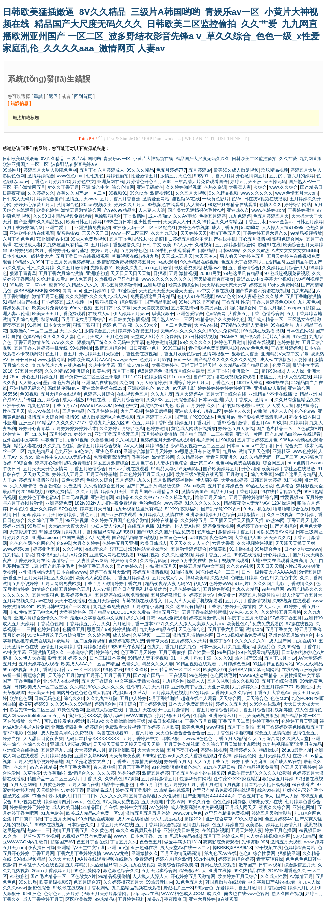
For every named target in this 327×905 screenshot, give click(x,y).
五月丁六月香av (280, 658)
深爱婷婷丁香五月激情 (238, 887)
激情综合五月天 (100, 330)
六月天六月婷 (155, 686)
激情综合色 (68, 204)
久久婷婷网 (99, 635)
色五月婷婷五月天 (271, 216)
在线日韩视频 (215, 830)
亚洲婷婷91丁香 (100, 290)
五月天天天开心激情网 (45, 468)
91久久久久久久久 (203, 503)
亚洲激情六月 (222, 715)
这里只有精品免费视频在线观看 (223, 790)
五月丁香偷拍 (172, 652)
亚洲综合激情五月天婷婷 (147, 451)
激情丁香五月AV (254, 422)
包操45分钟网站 (195, 778)
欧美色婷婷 (47, 210)
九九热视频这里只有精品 (138, 508)
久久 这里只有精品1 (185, 606)
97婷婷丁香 (72, 790)
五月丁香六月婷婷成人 (102, 170)
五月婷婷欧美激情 (159, 434)
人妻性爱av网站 (93, 560)
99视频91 (117, 193)
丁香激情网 (134, 216)
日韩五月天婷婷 (265, 480)
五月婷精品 (73, 411)
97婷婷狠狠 (21, 250)
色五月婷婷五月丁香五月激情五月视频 (203, 784)
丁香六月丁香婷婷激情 (79, 853)
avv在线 (44, 600)
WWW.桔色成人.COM (182, 893)
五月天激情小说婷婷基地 (38, 761)
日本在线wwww (72, 572)
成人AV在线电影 (43, 411)
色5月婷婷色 (149, 371)
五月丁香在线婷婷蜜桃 (204, 612)
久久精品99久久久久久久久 (97, 686)
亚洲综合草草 (219, 818)
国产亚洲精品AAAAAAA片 (209, 795)
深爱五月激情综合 (111, 462)
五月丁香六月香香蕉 (120, 198)
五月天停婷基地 (101, 474)
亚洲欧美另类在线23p (103, 388)
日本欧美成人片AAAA (89, 359)
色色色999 (304, 411)
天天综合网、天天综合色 (243, 698)
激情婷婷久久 (243, 750)
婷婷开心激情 (48, 462)
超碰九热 (150, 256)
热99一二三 (38, 830)
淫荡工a (118, 549)
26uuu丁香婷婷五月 (51, 870)
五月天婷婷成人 (274, 755)
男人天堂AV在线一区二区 (185, 847)
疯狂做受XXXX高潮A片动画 (96, 715)
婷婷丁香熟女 (265, 721)
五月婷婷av (199, 170)
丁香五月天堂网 (234, 721)
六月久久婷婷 (86, 543)
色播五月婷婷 (212, 216)
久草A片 (141, 692)
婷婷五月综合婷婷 (236, 859)
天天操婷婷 (47, 790)
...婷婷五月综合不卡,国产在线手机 (202, 238)
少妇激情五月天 (161, 566)
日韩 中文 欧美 (157, 244)
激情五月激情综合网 (81, 210)
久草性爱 (32, 772)
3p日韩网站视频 (201, 336)
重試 (38, 96)
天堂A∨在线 (206, 325)
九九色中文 (286, 577)
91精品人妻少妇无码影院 (176, 468)
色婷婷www (220, 583)
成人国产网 (280, 640)
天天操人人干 (176, 221)
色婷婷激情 (157, 428)
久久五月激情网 (72, 267)
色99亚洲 (206, 531)
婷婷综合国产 (49, 198)
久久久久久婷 (113, 795)
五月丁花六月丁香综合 (83, 319)
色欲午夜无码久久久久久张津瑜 (258, 772)
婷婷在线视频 (213, 750)
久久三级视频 (280, 514)
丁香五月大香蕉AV (272, 692)
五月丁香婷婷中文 (141, 738)
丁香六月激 (142, 732)
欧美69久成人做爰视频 (236, 170)
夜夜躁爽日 (175, 899)
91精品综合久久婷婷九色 (220, 319)
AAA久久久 (63, 342)
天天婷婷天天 (193, 233)
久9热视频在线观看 (291, 600)
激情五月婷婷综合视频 (99, 445)
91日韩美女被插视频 (128, 319)
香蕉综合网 (34, 675)
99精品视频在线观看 (196, 663)
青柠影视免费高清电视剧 (213, 348)
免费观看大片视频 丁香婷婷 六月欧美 (142, 727)
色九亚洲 (63, 451)
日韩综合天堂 (289, 445)
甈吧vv (200, 583)
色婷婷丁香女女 (252, 526)
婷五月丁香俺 (308, 629)
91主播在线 (240, 549)
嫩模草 (25, 704)
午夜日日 (11, 468)
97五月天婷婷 (28, 371)
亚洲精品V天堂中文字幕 (284, 353)
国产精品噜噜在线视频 (134, 537)
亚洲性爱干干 (147, 221)
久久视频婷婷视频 (255, 543)
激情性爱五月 (306, 732)
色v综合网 (216, 313)
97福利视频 (147, 554)
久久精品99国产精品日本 (244, 365)
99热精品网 (272, 589)
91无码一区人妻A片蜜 (179, 526)
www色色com (70, 175)
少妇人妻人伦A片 (108, 526)
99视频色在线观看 (166, 204)
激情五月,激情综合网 (193, 635)
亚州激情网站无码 (36, 572)
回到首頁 (83, 96)
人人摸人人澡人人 (150, 876)
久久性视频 (169, 795)
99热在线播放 (259, 485)
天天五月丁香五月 (211, 761)
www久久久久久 (257, 193)
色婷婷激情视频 (162, 342)
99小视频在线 (28, 801)
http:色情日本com (305, 462)
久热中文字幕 (101, 365)
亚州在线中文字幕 (20, 439)
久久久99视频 (240, 566)
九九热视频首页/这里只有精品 (292, 744)
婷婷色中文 (83, 181)
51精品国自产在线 (21, 302)
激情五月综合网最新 (184, 371)
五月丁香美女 (278, 629)
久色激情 (72, 485)
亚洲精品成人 (99, 790)
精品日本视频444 (165, 721)
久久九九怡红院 (58, 445)
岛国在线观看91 (113, 732)
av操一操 (12, 675)
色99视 (64, 543)
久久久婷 (106, 772)
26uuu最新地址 (297, 750)
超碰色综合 (39, 887)
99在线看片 (281, 325)
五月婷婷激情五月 (159, 778)
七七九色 (95, 175)
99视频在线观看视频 (263, 330)
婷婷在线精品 (164, 520)
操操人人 (196, 681)
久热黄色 (114, 778)
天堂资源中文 (23, 531)
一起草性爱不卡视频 (39, 836)
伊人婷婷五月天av (131, 313)
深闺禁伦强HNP (64, 388)
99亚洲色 (32, 893)
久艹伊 (35, 721)
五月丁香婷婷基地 (304, 313)
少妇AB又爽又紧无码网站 (253, 669)
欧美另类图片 (213, 307)
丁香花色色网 (49, 623)
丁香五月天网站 (60, 818)
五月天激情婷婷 (151, 382)
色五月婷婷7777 (277, 686)
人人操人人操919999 (283, 227)
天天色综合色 (191, 629)
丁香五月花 (255, 221)
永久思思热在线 (166, 818)
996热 (149, 755)
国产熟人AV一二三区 (172, 319)
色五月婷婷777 (171, 170)
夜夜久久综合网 (274, 807)
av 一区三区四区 (84, 669)
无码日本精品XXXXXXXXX (92, 738)
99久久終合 (198, 801)
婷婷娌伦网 (245, 755)
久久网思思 (127, 439)
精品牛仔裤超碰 (117, 784)
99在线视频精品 (30, 859)
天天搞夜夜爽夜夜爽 (214, 279)
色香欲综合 (50, 485)
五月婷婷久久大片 (189, 640)
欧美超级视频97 (55, 882)
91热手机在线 (257, 508)
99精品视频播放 (306, 233)
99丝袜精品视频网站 (272, 663)
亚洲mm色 (117, 847)
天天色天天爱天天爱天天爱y (166, 290)
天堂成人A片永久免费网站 (157, 336)
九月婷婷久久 (245, 686)
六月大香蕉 (223, 543)
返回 (53, 96)
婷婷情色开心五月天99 (149, 181)
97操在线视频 (299, 623)
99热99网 (275, 520)
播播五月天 (270, 376)
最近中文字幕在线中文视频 (97, 617)
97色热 (39, 795)
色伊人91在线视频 (195, 296)
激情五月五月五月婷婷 (147, 813)
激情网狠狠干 (215, 353)
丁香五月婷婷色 (286, 348)
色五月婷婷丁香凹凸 (152, 422)
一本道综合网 (80, 652)
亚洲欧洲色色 (140, 388)
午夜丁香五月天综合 (247, 617)
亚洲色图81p (108, 451)
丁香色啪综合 (27, 681)
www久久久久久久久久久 (166, 279)
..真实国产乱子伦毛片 (54, 566)
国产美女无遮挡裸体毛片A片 (196, 210)
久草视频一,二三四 (151, 635)
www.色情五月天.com (296, 193)
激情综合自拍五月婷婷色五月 (61, 589)
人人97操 (101, 589)
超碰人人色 (281, 411)
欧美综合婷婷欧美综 (178, 864)
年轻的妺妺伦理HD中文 (241, 405)
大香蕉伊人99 (248, 537)
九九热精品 (303, 290)
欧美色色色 (193, 727)
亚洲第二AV (201, 462)
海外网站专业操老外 (148, 549)
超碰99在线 (272, 371)
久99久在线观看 (265, 704)
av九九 (164, 388)
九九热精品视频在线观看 (136, 887)
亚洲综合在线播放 (20, 750)
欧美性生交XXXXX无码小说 (63, 457)
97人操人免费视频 (121, 801)
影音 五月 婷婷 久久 (196, 405)
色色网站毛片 (223, 675)
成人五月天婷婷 (18, 623)
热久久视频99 (245, 681)
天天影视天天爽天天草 (224, 284)
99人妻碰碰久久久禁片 (260, 296)
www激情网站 (51, 359)
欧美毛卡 (101, 371)
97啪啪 (260, 411)
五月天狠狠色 (45, 594)
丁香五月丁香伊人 (255, 795)
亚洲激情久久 (144, 853)
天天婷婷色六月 (90, 750)
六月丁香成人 (238, 399)
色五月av (226, 416)
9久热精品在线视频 (199, 261)
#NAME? (228, 336)
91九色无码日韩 (220, 767)
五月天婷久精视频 (182, 744)
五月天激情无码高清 (181, 853)
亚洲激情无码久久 (46, 652)
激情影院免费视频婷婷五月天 (126, 261)
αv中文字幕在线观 (215, 290)
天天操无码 (275, 181)
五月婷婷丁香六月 (154, 416)
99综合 (228, 439)
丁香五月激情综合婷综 (214, 709)
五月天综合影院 (180, 399)
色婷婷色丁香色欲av (39, 497)
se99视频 (197, 537)
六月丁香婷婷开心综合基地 (61, 250)
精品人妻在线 (27, 445)
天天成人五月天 (177, 256)
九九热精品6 (271, 261)
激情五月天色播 (47, 296)
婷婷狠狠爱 (94, 646)
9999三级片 (174, 348)
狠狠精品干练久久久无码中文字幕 (110, 342)
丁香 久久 (92, 778)
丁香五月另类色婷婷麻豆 (70, 261)
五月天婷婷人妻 (246, 830)
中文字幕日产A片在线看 (271, 882)
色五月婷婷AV (279, 818)
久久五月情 (87, 491)
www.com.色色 (187, 813)
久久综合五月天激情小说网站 (231, 744)
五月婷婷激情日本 (168, 594)
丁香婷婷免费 (152, 704)
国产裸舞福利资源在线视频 (262, 290)
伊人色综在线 (297, 376)
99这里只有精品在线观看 (232, 204)
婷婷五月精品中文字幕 (201, 566)
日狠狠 (160, 273)
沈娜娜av (122, 692)
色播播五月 (73, 629)
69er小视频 (81, 307)
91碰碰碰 (19, 876)
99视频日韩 (310, 830)
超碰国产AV (62, 841)
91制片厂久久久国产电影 (260, 583)
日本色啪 (18, 508)
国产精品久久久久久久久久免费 (226, 359)
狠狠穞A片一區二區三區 (33, 330)
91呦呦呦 (250, 227)
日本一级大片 (212, 646)
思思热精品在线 (185, 836)
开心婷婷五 (52, 302)
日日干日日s (23, 359)
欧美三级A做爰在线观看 (199, 474)
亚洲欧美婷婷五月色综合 (210, 514)
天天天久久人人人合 (190, 543)
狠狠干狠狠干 (86, 325)
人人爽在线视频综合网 (268, 836)
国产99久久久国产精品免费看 (165, 531)
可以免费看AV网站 (274, 531)
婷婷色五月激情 (230, 342)
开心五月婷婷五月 (39, 376)
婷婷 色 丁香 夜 (117, 325)
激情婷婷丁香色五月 (78, 514)
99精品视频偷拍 (114, 876)
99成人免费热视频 (89, 238)
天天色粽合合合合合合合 (180, 732)
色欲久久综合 (99, 480)
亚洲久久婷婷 (43, 508)
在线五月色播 (140, 526)
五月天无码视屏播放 (258, 715)
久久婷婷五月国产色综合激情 (120, 520)
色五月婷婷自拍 (227, 824)
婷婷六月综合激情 (173, 859)
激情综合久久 (81, 772)
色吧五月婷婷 (244, 577)
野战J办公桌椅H (150, 238)
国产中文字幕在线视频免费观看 (225, 376)
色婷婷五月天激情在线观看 (167, 439)
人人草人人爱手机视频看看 (196, 600)
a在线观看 (167, 261)
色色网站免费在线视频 (238, 462)
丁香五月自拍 (148, 784)
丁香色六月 (223, 382)
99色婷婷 (198, 675)
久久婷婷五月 (193, 520)
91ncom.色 (180, 376)
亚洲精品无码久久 (27, 388)
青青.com (72, 290)
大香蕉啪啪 (54, 772)
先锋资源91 (101, 267)
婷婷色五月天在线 (236, 428)
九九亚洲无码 (241, 646)
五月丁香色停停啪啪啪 (229, 732)
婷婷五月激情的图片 (39, 480)
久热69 (26, 457)
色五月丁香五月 (61, 353)
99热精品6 (105, 899)
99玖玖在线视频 (69, 887)
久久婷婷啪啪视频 (184, 187)
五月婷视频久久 (18, 600)
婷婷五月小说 (104, 250)
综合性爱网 (264, 853)
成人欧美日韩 (65, 807)
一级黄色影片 (215, 198)
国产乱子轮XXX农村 (195, 416)
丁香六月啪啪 (272, 307)
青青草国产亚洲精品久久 (154, 491)
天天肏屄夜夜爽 (125, 755)
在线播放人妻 (27, 244)
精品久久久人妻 (157, 663)
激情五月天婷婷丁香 (61, 646)
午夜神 (225, 755)
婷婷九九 (83, 434)
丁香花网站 (98, 887)
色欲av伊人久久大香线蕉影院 (186, 755)
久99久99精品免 (120, 210)
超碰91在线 (269, 244)
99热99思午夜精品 (126, 646)
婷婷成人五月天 (67, 474)
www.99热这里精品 (258, 675)
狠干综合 (128, 704)
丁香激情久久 (300, 583)
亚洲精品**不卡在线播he (272, 394)
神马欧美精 (197, 577)
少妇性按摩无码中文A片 (33, 612)
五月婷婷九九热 (56, 750)
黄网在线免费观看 (218, 864)
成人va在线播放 (276, 359)
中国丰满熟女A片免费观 (86, 537)
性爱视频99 (291, 497)
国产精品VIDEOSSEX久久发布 (119, 612)
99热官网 (36, 526)
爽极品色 (266, 646)
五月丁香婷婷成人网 (223, 836)
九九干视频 (132, 411)
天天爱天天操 (280, 405)
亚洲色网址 (304, 807)
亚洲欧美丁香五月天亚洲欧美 (200, 686)
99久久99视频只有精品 (138, 830)
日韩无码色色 (47, 698)
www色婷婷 (304, 451)
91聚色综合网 (70, 709)
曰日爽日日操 (28, 818)
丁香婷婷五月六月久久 (265, 233)
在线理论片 (96, 549)
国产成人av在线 (285, 761)
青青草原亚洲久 (221, 457)
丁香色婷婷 (246, 491)
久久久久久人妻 (58, 336)
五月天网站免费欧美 (61, 583)
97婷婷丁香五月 (286, 617)
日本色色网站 (299, 330)
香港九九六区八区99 (109, 422)
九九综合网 (173, 681)
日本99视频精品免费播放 (241, 635)
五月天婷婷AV (189, 394)
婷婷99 (41, 704)
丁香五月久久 (123, 841)
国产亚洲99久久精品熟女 (39, 221)
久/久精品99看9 (51, 279)
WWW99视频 (139, 715)
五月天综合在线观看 (61, 394)
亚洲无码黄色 (150, 187)
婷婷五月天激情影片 (271, 813)
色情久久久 (270, 204)
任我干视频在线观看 (229, 560)
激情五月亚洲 (166, 612)
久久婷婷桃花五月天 (123, 882)
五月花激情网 (184, 307)
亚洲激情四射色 (66, 727)
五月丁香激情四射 (47, 669)
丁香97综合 (224, 422)
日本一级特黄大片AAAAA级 (269, 572)
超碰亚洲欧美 (121, 750)
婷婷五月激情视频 (150, 572)
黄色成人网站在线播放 (193, 428)
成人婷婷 (122, 635)
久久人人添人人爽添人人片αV (194, 623)
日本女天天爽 (57, 325)
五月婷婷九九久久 (133, 480)
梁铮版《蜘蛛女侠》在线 (257, 801)
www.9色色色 (199, 738)
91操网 (34, 325)
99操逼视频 (50, 531)
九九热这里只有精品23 (65, 244)
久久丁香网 (311, 577)
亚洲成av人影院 (269, 388)
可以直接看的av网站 (64, 721)
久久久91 (223, 658)
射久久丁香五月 (63, 187)
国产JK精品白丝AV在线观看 (293, 434)
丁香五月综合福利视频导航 (266, 709)
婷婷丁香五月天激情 (110, 572)
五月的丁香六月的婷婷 (291, 175)
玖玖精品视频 (274, 170)
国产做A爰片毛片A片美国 (265, 336)
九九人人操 (309, 882)
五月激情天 (237, 474)
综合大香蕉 (261, 474)
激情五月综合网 (110, 348)
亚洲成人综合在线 (104, 709)
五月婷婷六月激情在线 (161, 514)
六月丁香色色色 (18, 238)
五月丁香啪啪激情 (303, 296)
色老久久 (131, 663)
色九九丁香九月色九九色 (171, 646)
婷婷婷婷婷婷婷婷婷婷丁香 (224, 388)
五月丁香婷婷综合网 (23, 227)
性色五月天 (14, 411)
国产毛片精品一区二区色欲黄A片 (289, 428)
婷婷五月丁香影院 (133, 790)
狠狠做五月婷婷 (277, 778)
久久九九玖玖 (164, 233)
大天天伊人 (206, 256)
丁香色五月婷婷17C (50, 181)
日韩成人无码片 (18, 198)
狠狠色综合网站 (288, 238)
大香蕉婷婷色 (165, 365)
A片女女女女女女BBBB (295, 250)
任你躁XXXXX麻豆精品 (237, 778)
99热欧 (17, 284)
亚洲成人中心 (188, 411)
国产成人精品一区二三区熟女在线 (281, 319)
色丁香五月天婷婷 (138, 652)
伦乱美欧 (218, 549)
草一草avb (36, 284)
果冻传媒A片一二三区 (217, 572)
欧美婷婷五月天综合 (238, 876)
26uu (14, 376)
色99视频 (29, 394)
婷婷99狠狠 (156, 445)
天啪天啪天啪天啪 (199, 365)
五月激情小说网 (147, 606)
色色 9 (266, 577)
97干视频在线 (268, 847)
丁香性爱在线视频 (139, 353)
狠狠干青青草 (23, 273)
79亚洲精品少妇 (52, 238)
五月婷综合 (48, 399)
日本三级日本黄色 (107, 658)
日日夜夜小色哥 (144, 348)
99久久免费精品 (225, 330)
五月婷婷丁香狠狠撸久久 (115, 244)
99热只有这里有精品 (199, 302)
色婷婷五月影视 (155, 359)
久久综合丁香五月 (45, 520)
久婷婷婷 (298, 422)
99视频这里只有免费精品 (86, 836)
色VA (237, 198)
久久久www (14, 887)
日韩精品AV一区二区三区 (175, 669)
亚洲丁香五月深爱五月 (117, 434)
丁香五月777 (65, 405)
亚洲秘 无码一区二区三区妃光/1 (144, 227)
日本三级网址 (309, 531)
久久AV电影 (185, 216)
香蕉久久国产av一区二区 (81, 193)
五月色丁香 (142, 462)
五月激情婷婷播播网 (173, 480)
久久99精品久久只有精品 (217, 221)
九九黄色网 (309, 302)
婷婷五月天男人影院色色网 (50, 170)
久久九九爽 (162, 394)
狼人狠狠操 (104, 767)
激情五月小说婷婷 (20, 583)
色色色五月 (150, 841)
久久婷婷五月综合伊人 (284, 267)
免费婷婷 (144, 859)
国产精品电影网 (160, 302)
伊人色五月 (81, 279)
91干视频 (293, 480)
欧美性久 (305, 686)
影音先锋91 (68, 233)
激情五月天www (81, 198)
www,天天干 (125, 359)
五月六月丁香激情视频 (247, 600)
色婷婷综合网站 (299, 847)
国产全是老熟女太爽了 (87, 761)
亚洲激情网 (102, 497)
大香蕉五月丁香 (243, 313)
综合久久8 (74, 698)
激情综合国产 (194, 491)
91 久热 (39, 434)
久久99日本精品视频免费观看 (62, 216)
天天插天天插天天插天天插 (236, 520)
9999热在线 (277, 382)
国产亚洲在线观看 (118, 514)
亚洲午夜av (14, 405)
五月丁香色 (120, 238)
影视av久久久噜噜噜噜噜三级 (116, 721)
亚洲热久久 (238, 210)
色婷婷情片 (288, 342)
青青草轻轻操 (269, 859)
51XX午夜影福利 (181, 508)
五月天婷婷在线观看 (39, 663)
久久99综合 (289, 646)
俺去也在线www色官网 (246, 893)
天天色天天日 (95, 233)
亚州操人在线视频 (61, 681)
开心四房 (250, 468)
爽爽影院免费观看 (221, 841)
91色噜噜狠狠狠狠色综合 (177, 767)
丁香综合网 (274, 887)
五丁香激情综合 (244, 267)
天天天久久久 (277, 537)
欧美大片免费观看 (50, 307)
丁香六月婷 (222, 175)
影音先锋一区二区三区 (32, 709)
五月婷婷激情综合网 (235, 244)
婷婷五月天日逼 (95, 508)
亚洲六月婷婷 (202, 899)
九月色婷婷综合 (185, 589)
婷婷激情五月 (250, 514)
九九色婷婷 (239, 216)
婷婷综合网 (105, 704)
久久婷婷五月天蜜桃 (281, 612)
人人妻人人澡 (151, 210)
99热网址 (12, 170)
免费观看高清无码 (111, 457)
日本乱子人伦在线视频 (266, 784)
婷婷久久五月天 (129, 204)
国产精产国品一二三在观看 (206, 434)
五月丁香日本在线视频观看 (82, 256)
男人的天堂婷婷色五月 (242, 256)
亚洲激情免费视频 (92, 227)
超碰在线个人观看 (199, 698)
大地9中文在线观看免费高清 (279, 560)
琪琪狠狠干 (163, 313)
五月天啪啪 (152, 801)
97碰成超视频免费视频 (287, 273)
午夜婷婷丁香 (309, 514)
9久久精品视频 (223, 193)
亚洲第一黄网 (249, 434)
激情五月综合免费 (20, 319)
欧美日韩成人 (153, 543)
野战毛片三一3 (178, 887)
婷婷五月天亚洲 (246, 181)
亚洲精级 (281, 451)
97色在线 (68, 508)
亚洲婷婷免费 (58, 503)
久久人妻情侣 (23, 485)
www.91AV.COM (96, 405)
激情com (263, 399)
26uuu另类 (210, 273)
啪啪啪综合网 (243, 307)
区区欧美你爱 (78, 899)
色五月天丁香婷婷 (239, 261)
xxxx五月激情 (158, 267)
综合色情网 (123, 187)
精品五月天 (222, 491)
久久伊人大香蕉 (29, 658)
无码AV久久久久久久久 (184, 330)
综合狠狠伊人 (192, 870)
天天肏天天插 (150, 750)
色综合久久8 (35, 744)
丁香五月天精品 (230, 738)
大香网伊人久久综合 (231, 692)
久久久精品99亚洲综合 (67, 371)
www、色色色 (86, 801)
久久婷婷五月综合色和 (121, 428)
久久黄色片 (102, 830)
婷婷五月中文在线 (188, 560)
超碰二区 (213, 411)
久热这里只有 (103, 864)
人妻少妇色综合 (171, 462)
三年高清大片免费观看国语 (201, 181)
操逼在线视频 (261, 342)
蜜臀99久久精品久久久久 (74, 284)
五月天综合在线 (83, 784)
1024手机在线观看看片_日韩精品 (182, 250)
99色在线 (96, 399)
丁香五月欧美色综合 (180, 353)
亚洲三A (27, 422)
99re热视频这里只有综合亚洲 (56, 635)
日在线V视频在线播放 (265, 198)
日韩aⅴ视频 (270, 864)
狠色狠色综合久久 (121, 870)
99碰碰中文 (126, 405)
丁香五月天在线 (140, 709)
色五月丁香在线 (92, 841)
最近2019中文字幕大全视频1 (265, 279)
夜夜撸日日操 (41, 847)
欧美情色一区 (16, 434)
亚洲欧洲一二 (245, 371)
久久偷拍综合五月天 (104, 485)
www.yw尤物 (116, 853)
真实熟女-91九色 (156, 405)
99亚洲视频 (76, 520)
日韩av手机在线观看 (128, 468)
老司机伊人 (59, 795)
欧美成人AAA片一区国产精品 (90, 663)
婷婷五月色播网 (280, 830)
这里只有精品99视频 (113, 531)
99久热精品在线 (249, 870)
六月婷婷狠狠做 (56, 755)
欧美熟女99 (214, 669)
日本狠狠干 (172, 738)
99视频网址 (81, 348)
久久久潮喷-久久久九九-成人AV (96, 296)
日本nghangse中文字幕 (250, 445)
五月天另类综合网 (159, 870)
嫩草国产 (247, 864)
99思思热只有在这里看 (197, 451)
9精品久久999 (29, 261)
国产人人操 (287, 795)
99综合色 (23, 462)
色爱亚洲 (281, 365)
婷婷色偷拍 (117, 175)
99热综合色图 (268, 549)
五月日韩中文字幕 (113, 307)
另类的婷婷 (129, 772)
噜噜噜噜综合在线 (291, 508)
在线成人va (99, 313)
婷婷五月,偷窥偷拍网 (259, 594)
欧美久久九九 (129, 267)
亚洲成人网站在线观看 (111, 554)
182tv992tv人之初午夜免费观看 (105, 503)
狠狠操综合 (106, 302)
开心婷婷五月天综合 (99, 353)
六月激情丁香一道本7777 (138, 623)
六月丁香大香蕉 (75, 767)
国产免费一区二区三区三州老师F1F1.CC (101, 376)
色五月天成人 (90, 336)
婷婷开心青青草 (34, 428)
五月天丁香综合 (97, 681)
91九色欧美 (52, 813)
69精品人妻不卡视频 (148, 658)
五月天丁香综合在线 (226, 394)
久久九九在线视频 (137, 864)
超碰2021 (193, 818)
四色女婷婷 (72, 480)
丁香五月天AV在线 (114, 824)
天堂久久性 (70, 330)
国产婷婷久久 (129, 566)
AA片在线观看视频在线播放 (105, 859)
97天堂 (300, 336)
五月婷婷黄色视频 (170, 692)
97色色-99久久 (243, 612)
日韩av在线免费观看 (166, 617)
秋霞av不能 (214, 267)
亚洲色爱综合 (189, 313)
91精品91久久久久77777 (61, 422)
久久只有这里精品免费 (296, 399)
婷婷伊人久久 (237, 411)
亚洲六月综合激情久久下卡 (41, 617)
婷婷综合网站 (297, 204)
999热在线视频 (50, 824)
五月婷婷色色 (133, 250)
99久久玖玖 (136, 669)
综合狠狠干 (131, 302)
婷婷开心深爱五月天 (34, 204)
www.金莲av (281, 221)
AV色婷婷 (158, 807)
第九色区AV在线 (220, 853)
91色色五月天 (189, 882)
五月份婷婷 (14, 635)
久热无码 (219, 577)
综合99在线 (268, 790)
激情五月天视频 (286, 841)
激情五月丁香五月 (70, 830)
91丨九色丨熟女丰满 (191, 658)
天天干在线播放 (70, 600)
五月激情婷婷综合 (189, 549)
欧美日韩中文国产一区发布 (64, 606)
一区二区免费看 (176, 325)
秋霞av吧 (50, 319)
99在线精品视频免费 (280, 491)
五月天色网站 (23, 784)
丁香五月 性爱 (236, 302)
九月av (229, 451)
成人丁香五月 (225, 227)
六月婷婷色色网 (234, 663)
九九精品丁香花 (18, 554)
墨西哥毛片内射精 (61, 382)
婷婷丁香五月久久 (96, 566)
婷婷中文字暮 (133, 807)
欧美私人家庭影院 (93, 577)
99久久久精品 (140, 170)
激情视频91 (161, 193)
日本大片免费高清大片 (190, 704)
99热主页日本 (118, 221)
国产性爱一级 (201, 652)
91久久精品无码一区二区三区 (269, 457)
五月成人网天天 (240, 807)
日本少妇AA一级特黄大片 (28, 256)
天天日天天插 (269, 566)
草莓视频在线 (125, 256)
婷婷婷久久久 (16, 537)
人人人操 (295, 371)
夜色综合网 (220, 537)
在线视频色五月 (132, 394)
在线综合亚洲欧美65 (302, 669)
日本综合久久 (80, 824)
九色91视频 (76, 439)
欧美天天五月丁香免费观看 (59, 313)
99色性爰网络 (87, 870)
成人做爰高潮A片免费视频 (108, 416)
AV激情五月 (301, 876)
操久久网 (135, 617)
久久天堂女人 (61, 859)
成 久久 (214, 893)
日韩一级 (182, 359)
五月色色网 (117, 336)
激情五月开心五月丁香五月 (104, 675)
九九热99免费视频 (111, 606)
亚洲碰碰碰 (97, 273)
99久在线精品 (43, 767)
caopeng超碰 (301, 307)
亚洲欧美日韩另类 (181, 830)
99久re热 (139, 193)
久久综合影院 (154, 560)
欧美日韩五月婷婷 (84, 221)
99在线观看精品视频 (258, 652)
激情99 (72, 416)
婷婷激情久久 (124, 560)
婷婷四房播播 (158, 411)
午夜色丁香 (52, 439)
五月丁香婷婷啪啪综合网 (253, 497)
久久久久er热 (256, 250)
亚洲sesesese (46, 537)
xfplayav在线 (146, 893)
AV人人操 (133, 445)
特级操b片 (269, 750)
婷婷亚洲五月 (46, 549)
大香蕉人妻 (240, 187)
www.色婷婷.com (268, 210)
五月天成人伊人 (167, 577)
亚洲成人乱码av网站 (70, 744)
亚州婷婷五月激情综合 (290, 635)
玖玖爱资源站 (187, 267)
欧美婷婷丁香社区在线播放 (288, 468)
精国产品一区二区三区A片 (54, 778)
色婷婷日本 (48, 629)
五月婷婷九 (60, 434)
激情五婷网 (163, 457)
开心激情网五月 (251, 175)
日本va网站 (229, 250)
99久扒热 (28, 882)
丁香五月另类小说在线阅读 (198, 772)
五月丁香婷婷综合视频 (157, 824)
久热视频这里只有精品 (117, 279)
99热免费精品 (60, 491)
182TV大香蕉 (249, 382)
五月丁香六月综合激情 (61, 273)
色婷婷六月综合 (99, 394)
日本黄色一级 (172, 537)
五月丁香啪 (123, 371)
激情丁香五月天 (225, 233)
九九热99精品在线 (158, 629)
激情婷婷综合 (40, 175)
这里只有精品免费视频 (226, 813)
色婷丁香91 (220, 640)
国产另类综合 (283, 526)
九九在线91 (304, 640)
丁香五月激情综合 (88, 468)
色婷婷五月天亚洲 (120, 543)
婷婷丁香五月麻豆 (213, 554)
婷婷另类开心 (16, 307)
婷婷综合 (94, 727)
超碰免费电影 (77, 462)
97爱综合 (127, 290)
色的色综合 (150, 503)
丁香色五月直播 (200, 721)
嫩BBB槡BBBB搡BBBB (37, 290)
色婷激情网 (155, 376)
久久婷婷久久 (40, 193)
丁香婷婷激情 (301, 210)
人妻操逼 (303, 359)
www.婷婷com (17, 549)
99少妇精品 (304, 836)
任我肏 (199, 715)
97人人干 (183, 244)
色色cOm (279, 698)
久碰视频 (204, 244)
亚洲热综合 (154, 284)
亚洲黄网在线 (110, 181)
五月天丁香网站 (133, 767)
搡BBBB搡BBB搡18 (232, 847)
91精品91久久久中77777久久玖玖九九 (154, 497)
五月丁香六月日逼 (225, 629)
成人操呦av (159, 216)
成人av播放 (73, 399)
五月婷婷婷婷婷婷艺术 (74, 428)
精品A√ (154, 899)
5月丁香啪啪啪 (164, 698)
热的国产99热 (248, 658)
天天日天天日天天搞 (130, 273)
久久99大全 (146, 325)
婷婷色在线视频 (193, 227)
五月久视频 (218, 681)
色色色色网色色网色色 (32, 543)
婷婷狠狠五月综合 (173, 715)
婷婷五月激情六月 (207, 617)
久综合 (260, 187)
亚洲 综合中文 (95, 187)
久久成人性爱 (273, 876)
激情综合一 (63, 560)
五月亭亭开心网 (182, 750)
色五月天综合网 (103, 600)
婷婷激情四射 (57, 801)
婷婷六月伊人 (301, 887)
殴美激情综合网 (184, 284)
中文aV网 (175, 801)
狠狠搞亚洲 (289, 853)
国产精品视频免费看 (258, 767)
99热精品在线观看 (172, 790)
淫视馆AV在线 (186, 198)
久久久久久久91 (251, 640)
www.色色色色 (254, 348)
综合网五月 (274, 462)
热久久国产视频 (287, 893)
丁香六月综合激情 (126, 399)
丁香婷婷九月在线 (32, 560)
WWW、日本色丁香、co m (140, 836)
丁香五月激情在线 (32, 342)
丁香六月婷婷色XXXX (273, 302)
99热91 (201, 175)
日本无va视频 (74, 497)
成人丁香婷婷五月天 (43, 899)
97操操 (132, 778)
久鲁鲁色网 (102, 439)
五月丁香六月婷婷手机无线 (41, 348)
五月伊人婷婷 (133, 698)
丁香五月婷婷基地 (131, 577)
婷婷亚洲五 (14, 526)
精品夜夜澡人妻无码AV (247, 503)
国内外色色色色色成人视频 (83, 692)
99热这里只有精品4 (242, 273)
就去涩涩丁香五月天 (302, 594)
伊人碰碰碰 (207, 480)
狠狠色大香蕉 (245, 353)
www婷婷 (173, 503)
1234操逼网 (283, 503)
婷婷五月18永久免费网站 (274, 284)
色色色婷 (222, 801)
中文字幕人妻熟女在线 (137, 681)
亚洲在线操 (220, 870)
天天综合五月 (61, 675)
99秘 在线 (113, 669)
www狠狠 (215, 727)
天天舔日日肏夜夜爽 (43, 738)
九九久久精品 (245, 589)
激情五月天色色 (176, 175)
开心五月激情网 (254, 238)
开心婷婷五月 (276, 554)
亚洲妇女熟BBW (90, 755)
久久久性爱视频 (177, 554)
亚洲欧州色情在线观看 (32, 233)
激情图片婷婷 (196, 824)
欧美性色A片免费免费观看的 (255, 623)
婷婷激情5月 (124, 629)
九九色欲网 (38, 405)
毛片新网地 (207, 439)
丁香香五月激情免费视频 (137, 761)
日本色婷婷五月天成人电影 (146, 474)
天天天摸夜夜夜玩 (151, 307)
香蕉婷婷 (140, 457)
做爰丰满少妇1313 (182, 841)
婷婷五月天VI (202, 594)
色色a (245, 853)
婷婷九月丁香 (77, 531)
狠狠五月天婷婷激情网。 (106, 893)
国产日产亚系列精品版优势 (153, 485)
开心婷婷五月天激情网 (193, 876)
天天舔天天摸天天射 (68, 526)
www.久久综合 (283, 187)
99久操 (280, 422)
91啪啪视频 (182, 572)
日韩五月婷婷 (309, 221)
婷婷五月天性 (114, 491)
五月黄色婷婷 (52, 784)
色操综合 (32, 336)
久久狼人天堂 (295, 738)
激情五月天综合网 (45, 416)
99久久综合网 (248, 818)
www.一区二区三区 (129, 233)
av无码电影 (184, 388)
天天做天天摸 (36, 474)
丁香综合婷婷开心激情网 (231, 606)
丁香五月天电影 (302, 520)
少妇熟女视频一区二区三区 (197, 445)
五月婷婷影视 (216, 589)
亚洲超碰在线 (144, 847)
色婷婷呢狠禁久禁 (126, 640)
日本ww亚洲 (211, 399)
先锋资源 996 (254, 841)
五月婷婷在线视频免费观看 (121, 594)
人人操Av (195, 204)
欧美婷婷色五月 (76, 594)
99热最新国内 (159, 882)
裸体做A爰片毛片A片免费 (61, 554)
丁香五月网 (43, 853)
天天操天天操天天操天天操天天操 (127, 744)
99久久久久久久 (196, 342)
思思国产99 (98, 629)
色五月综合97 (87, 882)
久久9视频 (72, 549)
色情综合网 (273, 313)
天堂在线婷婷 (234, 480)
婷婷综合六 (107, 652)
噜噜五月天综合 (210, 497)
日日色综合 (14, 520)
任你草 (133, 686)
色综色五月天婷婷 (62, 893)
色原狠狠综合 (107, 216)
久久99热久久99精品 (71, 704)
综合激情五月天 (300, 864)
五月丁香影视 (142, 795)
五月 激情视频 (183, 273)
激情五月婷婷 (155, 772)
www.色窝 (225, 296)
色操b (33, 732)
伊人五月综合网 (264, 738)
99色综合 (84, 451)
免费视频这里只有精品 (152, 296)
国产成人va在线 (133, 365)
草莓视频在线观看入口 (144, 600)
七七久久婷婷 (40, 267)
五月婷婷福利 (131, 899)
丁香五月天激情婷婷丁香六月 (113, 583)
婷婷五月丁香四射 (192, 422)
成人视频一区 (79, 302)
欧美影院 (254, 824)
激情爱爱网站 (155, 198)
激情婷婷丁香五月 (236, 531)
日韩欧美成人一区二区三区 (41, 686)
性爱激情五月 (144, 175)
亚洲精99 (313, 617)
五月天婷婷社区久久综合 (48, 577)
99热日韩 (226, 652)
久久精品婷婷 (190, 457)
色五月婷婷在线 (102, 411)
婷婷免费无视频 (218, 526)
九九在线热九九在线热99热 (59, 365)
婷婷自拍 (11, 738)
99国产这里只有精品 (295, 474)
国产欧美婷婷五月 (221, 468)
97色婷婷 (199, 692)
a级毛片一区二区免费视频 (80, 640)
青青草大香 (157, 640)
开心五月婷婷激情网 (121, 284)
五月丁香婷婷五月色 (257, 439)
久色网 (126, 382)
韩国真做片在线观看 (225, 882)
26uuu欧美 (194, 485)
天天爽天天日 (40, 692)
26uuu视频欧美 (96, 204)
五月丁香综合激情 (279, 681)
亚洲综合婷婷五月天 (189, 382)
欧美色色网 (21, 698)
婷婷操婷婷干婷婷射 (30, 807)
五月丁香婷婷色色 (225, 485)
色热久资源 (215, 187)
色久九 (20, 767)
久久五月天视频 (191, 193)
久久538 (154, 399)
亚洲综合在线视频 (99, 382)
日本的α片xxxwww (302, 549)
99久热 (10, 836)
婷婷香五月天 (177, 761)
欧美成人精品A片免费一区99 (94, 813)
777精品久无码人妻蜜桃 (244, 325)
